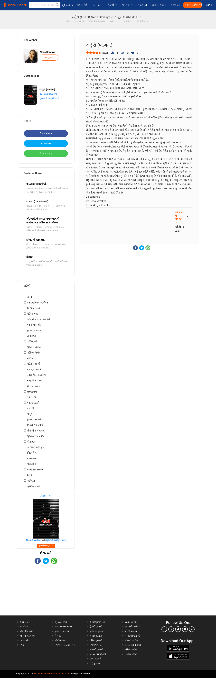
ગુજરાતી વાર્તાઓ (132, 626)
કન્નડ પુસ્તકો (96, 658)
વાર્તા (29, 297)
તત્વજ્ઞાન (32, 391)
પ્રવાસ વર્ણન (34, 347)
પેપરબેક (127, 5)
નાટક (30, 358)
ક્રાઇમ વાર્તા (33, 486)
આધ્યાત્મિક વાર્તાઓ (37, 302)
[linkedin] (192, 629)
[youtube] (185, 629)
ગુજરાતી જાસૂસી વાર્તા (49, 98)
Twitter (45, 143)
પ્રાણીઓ (32, 464)
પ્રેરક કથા (32, 313)
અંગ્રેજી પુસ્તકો (97, 622)
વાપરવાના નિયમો (28, 635)
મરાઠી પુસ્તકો (96, 635)
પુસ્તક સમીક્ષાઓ (36, 436)
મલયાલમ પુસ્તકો (98, 654)
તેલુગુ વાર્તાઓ (131, 654)
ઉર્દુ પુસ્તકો (95, 663)
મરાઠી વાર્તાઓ (131, 631)
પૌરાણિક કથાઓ (36, 430)
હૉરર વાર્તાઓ (34, 419)
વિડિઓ (112, 5)
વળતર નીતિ (25, 640)
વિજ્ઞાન (31, 475)
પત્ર (29, 413)
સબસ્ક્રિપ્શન (159, 5)
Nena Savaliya (47, 52)
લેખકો (58, 635)
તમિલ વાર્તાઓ (131, 649)
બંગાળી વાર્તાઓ (132, 640)
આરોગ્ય (31, 397)
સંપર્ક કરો (175, 5)
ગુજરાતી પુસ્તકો (97, 631)
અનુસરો (49, 57)
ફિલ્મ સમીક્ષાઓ (35, 425)
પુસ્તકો (98, 5)
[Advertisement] (46, 592)
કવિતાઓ (32, 341)
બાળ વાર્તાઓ (34, 324)
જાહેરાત (142, 5)
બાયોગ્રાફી (33, 402)
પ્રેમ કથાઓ (33, 363)
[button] (57, 5)
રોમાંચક (31, 441)
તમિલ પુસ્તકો (96, 640)
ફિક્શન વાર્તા (34, 308)
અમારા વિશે (82, 5)
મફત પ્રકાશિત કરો (193, 5)
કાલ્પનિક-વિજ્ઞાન (36, 447)
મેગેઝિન (31, 336)
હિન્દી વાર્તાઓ (131, 622)
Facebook (45, 133)
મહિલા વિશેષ (33, 352)
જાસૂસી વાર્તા (34, 369)
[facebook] (164, 629)
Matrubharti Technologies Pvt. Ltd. (51, 673)
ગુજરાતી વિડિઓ (62, 631)
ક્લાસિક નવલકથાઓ (38, 319)
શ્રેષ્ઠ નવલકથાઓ (63, 626)
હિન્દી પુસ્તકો (96, 626)
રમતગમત (32, 458)
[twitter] (178, 629)
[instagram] (171, 629)
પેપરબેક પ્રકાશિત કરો (65, 645)
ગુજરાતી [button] (67, 5)
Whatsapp (45, 153)
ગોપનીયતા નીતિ (27, 631)
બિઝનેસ (32, 452)
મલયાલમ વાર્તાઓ (133, 645)
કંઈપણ (31, 480)
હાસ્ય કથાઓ (34, 330)
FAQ (22, 645)
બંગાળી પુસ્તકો (96, 649)
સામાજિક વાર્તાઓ (36, 374)
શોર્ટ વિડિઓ (60, 640)
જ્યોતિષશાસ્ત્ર (35, 469)
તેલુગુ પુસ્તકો (96, 645)
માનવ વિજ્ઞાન (34, 386)
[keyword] (44, 5)
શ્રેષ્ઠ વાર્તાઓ (61, 622)
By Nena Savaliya (48, 94)
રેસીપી (30, 408)
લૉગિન (209, 5)
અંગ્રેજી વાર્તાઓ (132, 635)
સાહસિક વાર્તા (34, 380)
